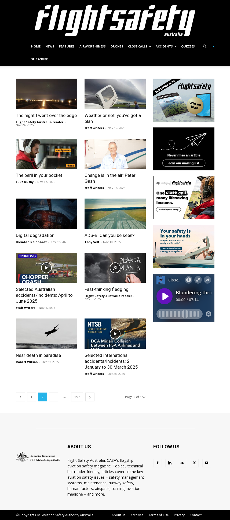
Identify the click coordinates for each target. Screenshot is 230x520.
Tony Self (92, 242)
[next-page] (89, 397)
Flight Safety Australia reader (39, 122)
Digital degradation (35, 235)
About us (118, 515)
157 (77, 397)
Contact (196, 515)
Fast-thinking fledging (107, 289)
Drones (117, 46)
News (49, 46)
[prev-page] (20, 397)
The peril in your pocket (39, 175)
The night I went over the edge (46, 115)
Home (36, 46)
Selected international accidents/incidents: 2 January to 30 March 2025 (111, 361)
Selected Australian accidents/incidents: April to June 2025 (44, 295)
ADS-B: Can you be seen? (109, 235)
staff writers (94, 128)
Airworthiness (92, 46)
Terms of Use (158, 515)
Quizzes (188, 46)
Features (67, 46)
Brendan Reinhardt (31, 242)
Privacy (179, 515)
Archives (136, 515)
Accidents (166, 46)
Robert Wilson (27, 362)
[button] (206, 46)
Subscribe (39, 59)
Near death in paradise (38, 355)
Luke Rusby (25, 182)
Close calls (139, 46)
